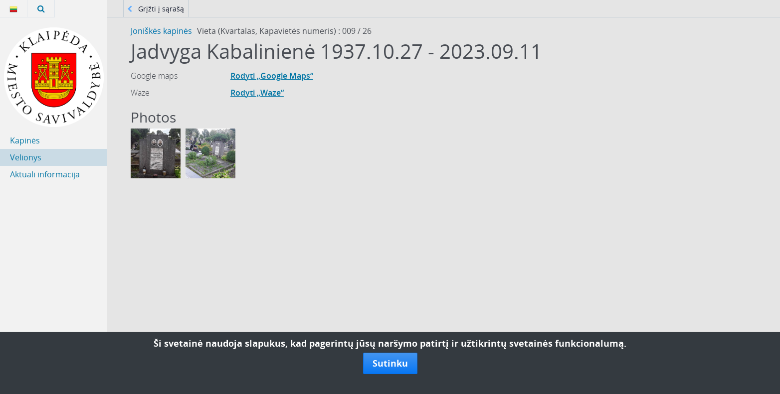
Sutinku (390, 363)
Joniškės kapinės (161, 30)
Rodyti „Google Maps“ (271, 75)
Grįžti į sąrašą (155, 8)
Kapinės (25, 140)
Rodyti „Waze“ (257, 92)
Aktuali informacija (45, 174)
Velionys (25, 157)
